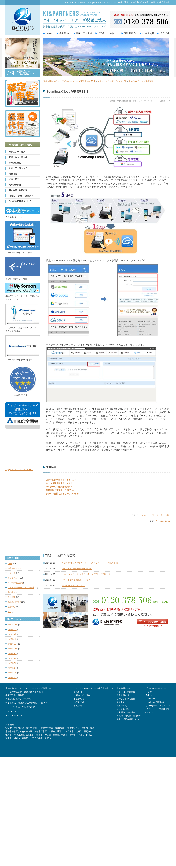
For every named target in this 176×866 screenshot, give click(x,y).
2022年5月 (12, 673)
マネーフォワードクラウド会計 (156, 515)
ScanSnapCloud (163, 521)
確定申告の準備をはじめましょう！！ (63, 480)
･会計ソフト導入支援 (125, 699)
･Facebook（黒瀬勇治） (156, 702)
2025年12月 (13, 625)
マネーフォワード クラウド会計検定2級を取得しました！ (88, 574)
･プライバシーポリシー (155, 688)
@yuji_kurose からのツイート (19, 469)
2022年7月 (12, 663)
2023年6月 (12, 634)
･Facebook (150, 699)
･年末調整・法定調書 (125, 712)
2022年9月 (12, 654)
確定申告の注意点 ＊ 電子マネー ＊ (63, 490)
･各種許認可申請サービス (127, 719)
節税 (9, 612)
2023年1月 (12, 639)
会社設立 (11, 592)
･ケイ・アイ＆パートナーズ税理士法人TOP (93, 688)
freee (10, 563)
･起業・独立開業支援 (125, 692)
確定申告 (11, 607)
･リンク (148, 692)
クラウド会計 (13, 578)
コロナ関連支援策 (15, 583)
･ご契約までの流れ (81, 695)
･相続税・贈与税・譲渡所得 (128, 716)
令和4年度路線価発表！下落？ (76, 580)
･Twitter (148, 695)
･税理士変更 (121, 705)
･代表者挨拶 (78, 702)
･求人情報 (77, 705)
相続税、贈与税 (14, 602)
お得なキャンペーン (16, 568)
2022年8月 (12, 658)
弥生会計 (11, 597)
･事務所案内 (78, 699)
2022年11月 (13, 644)
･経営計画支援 (122, 695)
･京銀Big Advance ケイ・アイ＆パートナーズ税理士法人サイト (157, 709)
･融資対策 (120, 702)
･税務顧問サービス (124, 688)
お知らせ (11, 573)
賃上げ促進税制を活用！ (73, 585)
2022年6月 (12, 668)
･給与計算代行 (122, 709)
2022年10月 (13, 649)
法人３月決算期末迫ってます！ (60, 483)
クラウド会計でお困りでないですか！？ (64, 493)
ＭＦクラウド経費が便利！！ (59, 487)
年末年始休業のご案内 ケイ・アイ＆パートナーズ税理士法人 (91, 563)
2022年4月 (12, 678)
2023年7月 (12, 630)
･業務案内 (77, 692)
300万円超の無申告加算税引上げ (77, 568)
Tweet (46, 504)
